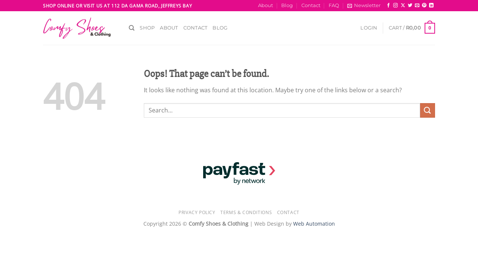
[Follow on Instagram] (395, 5)
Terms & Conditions (246, 212)
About (265, 5)
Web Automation (314, 223)
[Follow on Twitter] (410, 5)
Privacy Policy (197, 212)
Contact (310, 5)
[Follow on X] (403, 5)
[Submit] (427, 110)
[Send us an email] (417, 5)
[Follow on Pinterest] (424, 5)
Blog (287, 5)
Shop (147, 28)
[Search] (131, 28)
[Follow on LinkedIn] (431, 5)
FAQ (334, 5)
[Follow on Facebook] (388, 5)
